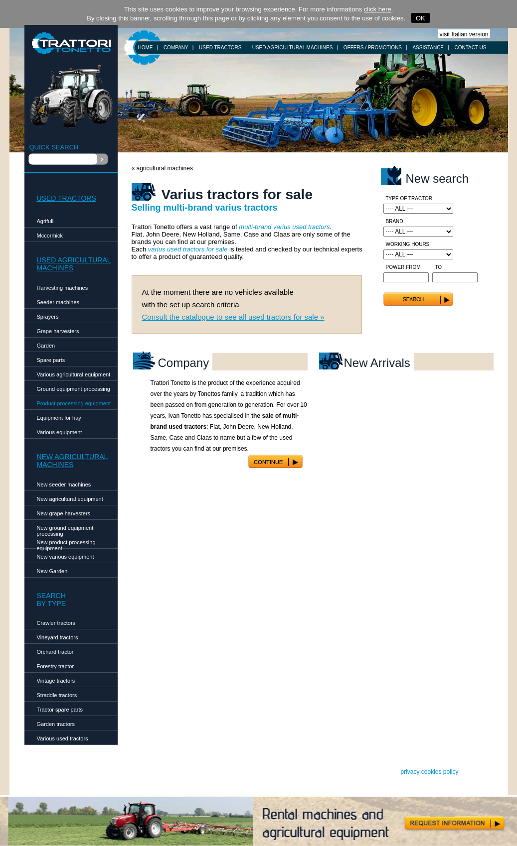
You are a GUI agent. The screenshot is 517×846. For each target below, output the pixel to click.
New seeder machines (64, 484)
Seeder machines (58, 302)
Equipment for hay (59, 418)
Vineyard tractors (57, 637)
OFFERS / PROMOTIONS (373, 47)
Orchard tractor (55, 652)
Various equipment (59, 432)
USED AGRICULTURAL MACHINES (292, 47)
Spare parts (51, 360)
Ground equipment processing (73, 389)
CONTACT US (470, 47)
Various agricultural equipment (74, 374)
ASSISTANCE (428, 47)
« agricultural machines (162, 168)
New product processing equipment (66, 544)
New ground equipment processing (65, 529)
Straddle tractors (57, 695)
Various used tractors (62, 738)
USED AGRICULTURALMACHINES (74, 264)
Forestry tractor (55, 666)
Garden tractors (56, 724)
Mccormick (50, 236)
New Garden (52, 571)
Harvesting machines (62, 288)
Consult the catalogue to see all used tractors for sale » (233, 317)
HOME (145, 47)
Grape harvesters (58, 331)
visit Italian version (464, 34)
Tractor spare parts (60, 710)
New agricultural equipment (70, 499)
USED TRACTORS (220, 47)
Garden (46, 346)
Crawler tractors (56, 623)
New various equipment (65, 557)
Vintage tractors (56, 681)
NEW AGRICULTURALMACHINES (72, 461)
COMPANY (176, 47)
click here (377, 9)
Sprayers (48, 317)
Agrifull (45, 221)
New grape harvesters (64, 513)
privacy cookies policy (429, 771)
